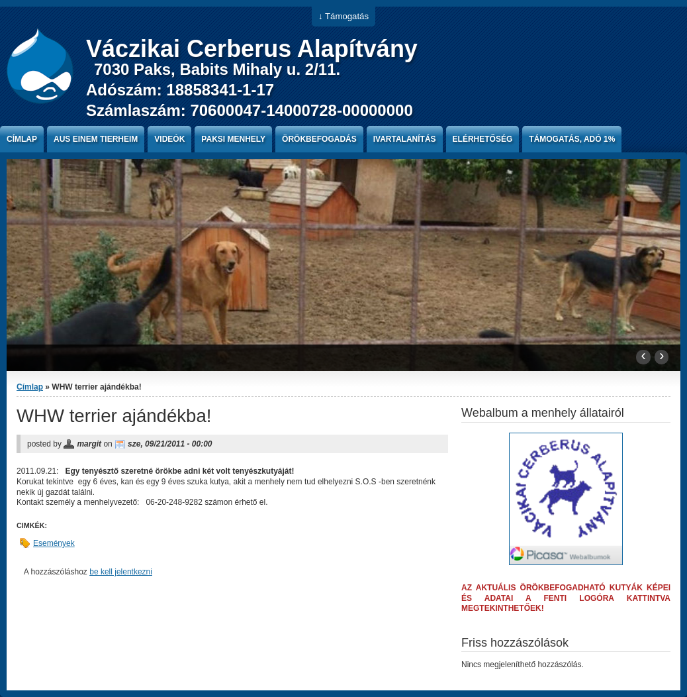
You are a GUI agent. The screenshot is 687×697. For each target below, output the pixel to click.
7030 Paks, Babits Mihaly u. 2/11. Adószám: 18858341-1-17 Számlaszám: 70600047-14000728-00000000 (249, 89)
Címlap (22, 139)
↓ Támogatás (343, 16)
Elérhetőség (483, 139)
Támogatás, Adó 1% (572, 139)
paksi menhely (233, 139)
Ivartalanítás (404, 139)
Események (54, 543)
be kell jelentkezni (120, 571)
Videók (169, 139)
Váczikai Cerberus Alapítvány (252, 48)
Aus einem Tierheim (96, 139)
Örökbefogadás (319, 139)
